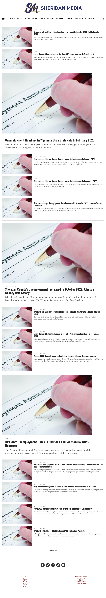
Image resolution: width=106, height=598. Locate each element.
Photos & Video (80, 19)
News (11, 19)
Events (27, 19)
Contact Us (81, 587)
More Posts (53, 559)
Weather (19, 19)
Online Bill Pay (81, 592)
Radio (34, 19)
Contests (70, 19)
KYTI (25, 593)
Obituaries (50, 19)
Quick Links (91, 19)
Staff (81, 589)
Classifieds (59, 19)
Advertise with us (81, 585)
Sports (41, 19)
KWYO (25, 592)
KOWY (25, 589)
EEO (25, 585)
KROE (25, 590)
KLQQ (25, 587)
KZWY (25, 595)
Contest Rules (81, 590)
